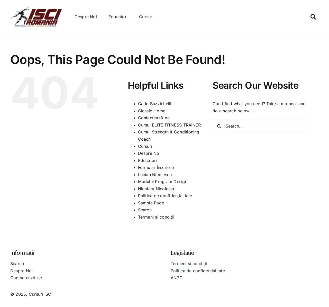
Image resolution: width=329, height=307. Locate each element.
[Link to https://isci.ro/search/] (313, 17)
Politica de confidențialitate (165, 195)
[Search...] (261, 126)
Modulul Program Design (162, 181)
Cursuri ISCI (40, 294)
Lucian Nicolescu (155, 174)
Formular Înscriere (156, 167)
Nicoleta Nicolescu (156, 188)
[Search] (219, 126)
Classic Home (152, 110)
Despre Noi (149, 153)
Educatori (147, 160)
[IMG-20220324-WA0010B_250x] (36, 9)
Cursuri (145, 146)
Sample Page (151, 202)
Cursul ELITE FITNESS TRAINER (169, 125)
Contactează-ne (154, 117)
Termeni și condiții (156, 217)
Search (145, 209)
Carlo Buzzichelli (154, 103)
